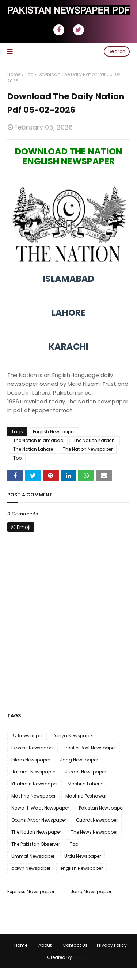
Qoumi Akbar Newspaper (38, 820)
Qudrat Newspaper (97, 820)
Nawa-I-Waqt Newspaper (40, 808)
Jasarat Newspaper (33, 772)
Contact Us (75, 945)
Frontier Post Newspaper (90, 748)
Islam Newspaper (30, 760)
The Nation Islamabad (38, 440)
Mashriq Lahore (85, 784)
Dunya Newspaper (73, 736)
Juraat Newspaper (85, 772)
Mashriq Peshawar (86, 796)
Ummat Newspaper (32, 856)
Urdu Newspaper (82, 856)
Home (13, 74)
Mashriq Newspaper (33, 796)
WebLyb (81, 957)
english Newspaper (81, 868)
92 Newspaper (27, 736)
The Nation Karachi (94, 440)
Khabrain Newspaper (34, 784)
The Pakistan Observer (35, 844)
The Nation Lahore (33, 449)
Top (29, 74)
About (45, 945)
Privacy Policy (112, 945)
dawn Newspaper (30, 868)
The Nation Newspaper (88, 449)
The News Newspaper (94, 832)
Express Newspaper (32, 748)
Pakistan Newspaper (101, 808)
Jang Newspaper (79, 760)
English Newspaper (54, 432)
